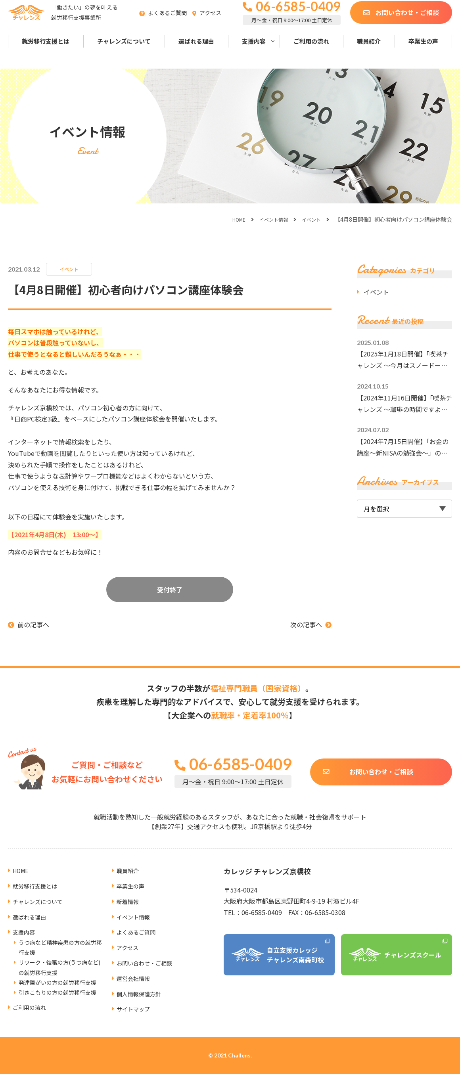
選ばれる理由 (196, 51)
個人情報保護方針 (142, 977)
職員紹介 (369, 51)
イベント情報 (268, 219)
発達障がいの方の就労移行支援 (57, 966)
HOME (230, 219)
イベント (310, 219)
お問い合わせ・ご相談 (407, 22)
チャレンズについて (124, 51)
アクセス (223, 23)
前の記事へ (33, 624)
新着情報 (129, 884)
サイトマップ (136, 992)
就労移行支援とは (45, 51)
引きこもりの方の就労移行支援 (57, 976)
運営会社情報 (136, 961)
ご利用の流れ (311, 51)
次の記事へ (306, 624)
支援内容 (254, 51)
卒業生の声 (423, 51)
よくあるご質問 (179, 23)
